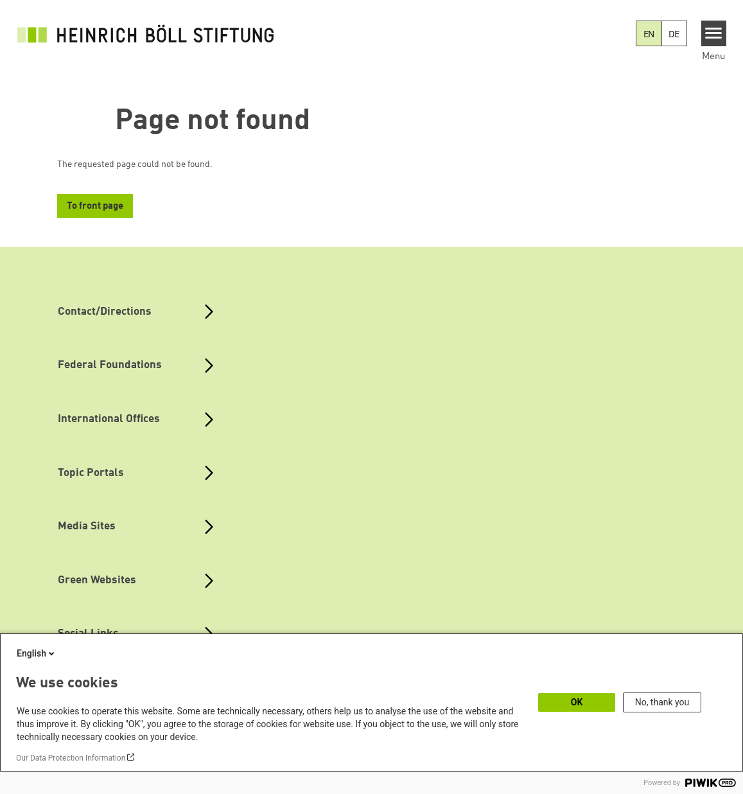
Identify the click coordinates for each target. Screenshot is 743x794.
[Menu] (713, 33)
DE (674, 34)
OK (577, 702)
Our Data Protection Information (70, 758)
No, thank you (662, 702)
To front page (95, 206)
